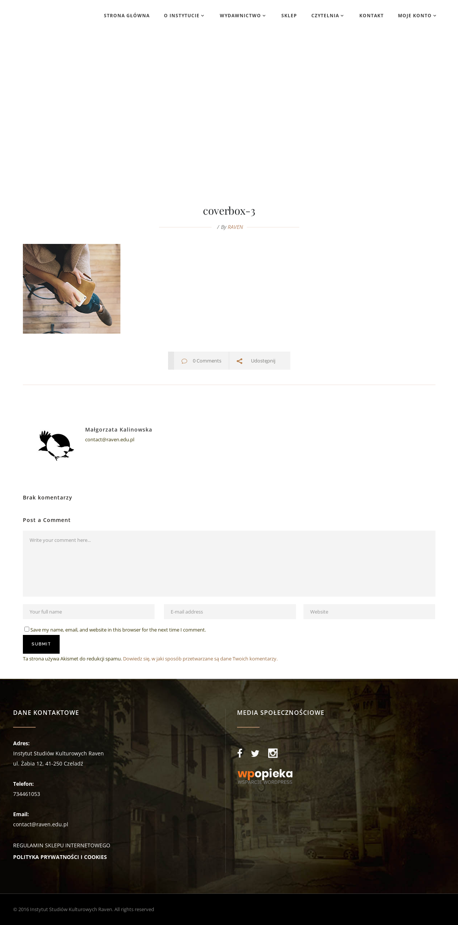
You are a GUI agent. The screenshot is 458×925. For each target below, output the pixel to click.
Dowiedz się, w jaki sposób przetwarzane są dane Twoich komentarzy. (200, 658)
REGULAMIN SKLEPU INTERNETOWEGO (61, 845)
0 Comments (207, 360)
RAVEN (235, 226)
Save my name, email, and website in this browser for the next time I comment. (118, 629)
